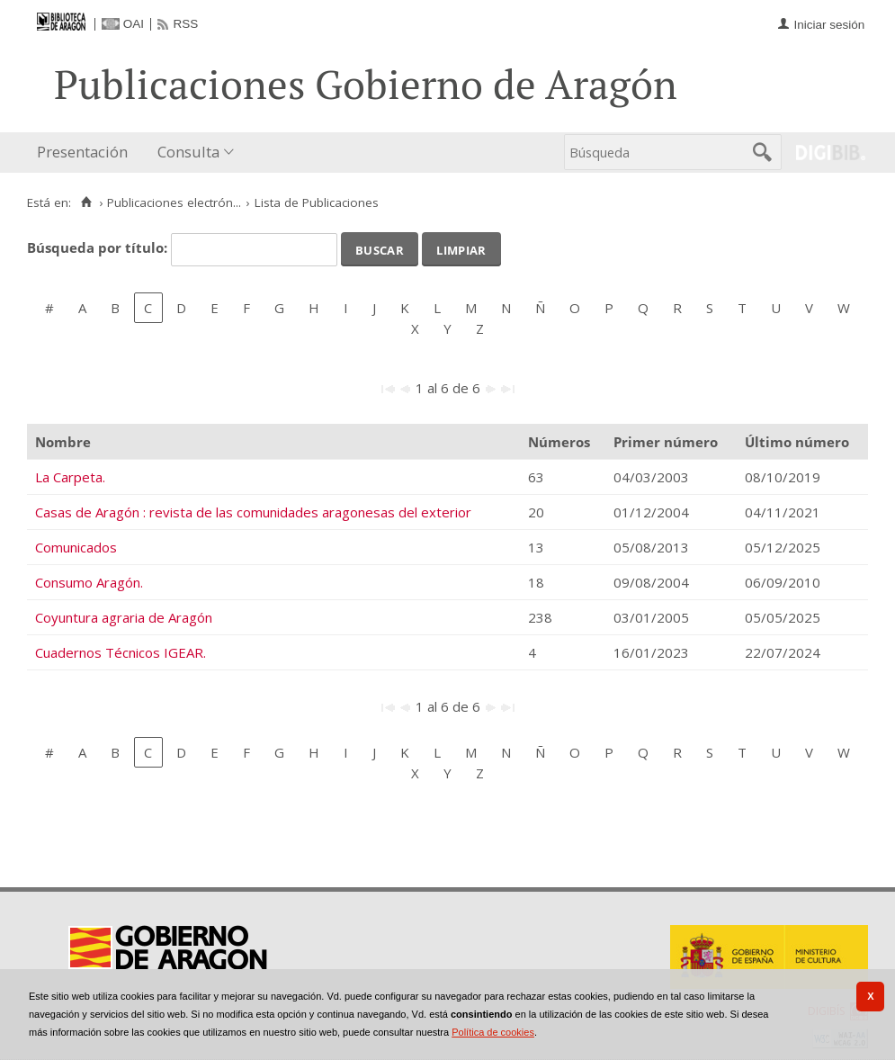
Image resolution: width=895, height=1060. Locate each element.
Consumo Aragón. (89, 582)
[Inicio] (86, 202)
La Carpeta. (70, 477)
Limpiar (461, 248)
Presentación (82, 151)
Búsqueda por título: (99, 247)
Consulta (188, 151)
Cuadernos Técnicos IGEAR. (120, 652)
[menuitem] (86, 152)
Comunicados (76, 547)
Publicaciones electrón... (174, 202)
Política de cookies (493, 1032)
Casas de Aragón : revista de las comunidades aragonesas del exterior (253, 512)
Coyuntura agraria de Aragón (123, 617)
